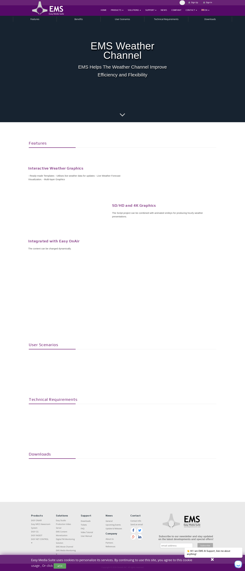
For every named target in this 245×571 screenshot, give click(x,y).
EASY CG (34, 531)
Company (176, 10)
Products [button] (117, 10)
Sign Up (193, 2)
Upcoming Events (113, 524)
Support (150, 10)
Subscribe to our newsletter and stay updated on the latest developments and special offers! (185, 538)
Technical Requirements (166, 19)
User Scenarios (122, 19)
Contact (191, 10)
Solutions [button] (134, 10)
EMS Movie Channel (64, 546)
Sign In (207, 2)
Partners (109, 542)
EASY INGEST (36, 535)
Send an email (136, 524)
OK (59, 565)
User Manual (86, 536)
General (109, 521)
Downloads (210, 19)
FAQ (82, 528)
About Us (110, 539)
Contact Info (135, 521)
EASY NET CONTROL (40, 539)
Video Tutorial (87, 532)
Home (104, 10)
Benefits (78, 19)
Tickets (84, 524)
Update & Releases (114, 528)
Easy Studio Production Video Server (63, 524)
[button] (205, 10)
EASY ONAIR (36, 520)
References (110, 546)
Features (34, 19)
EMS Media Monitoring (66, 550)
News (164, 10)
